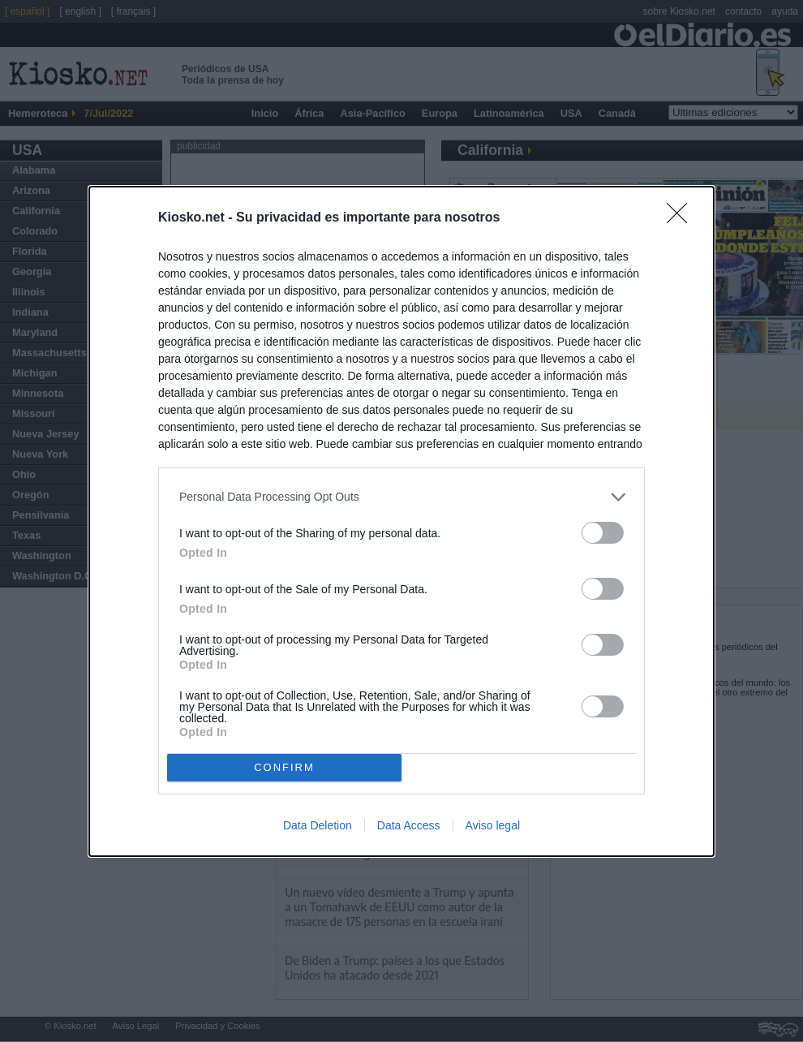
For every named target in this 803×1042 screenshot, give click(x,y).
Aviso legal (493, 825)
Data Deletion (317, 825)
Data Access (408, 825)
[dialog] (401, 521)
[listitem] (401, 497)
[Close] (682, 218)
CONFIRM (284, 767)
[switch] (603, 533)
